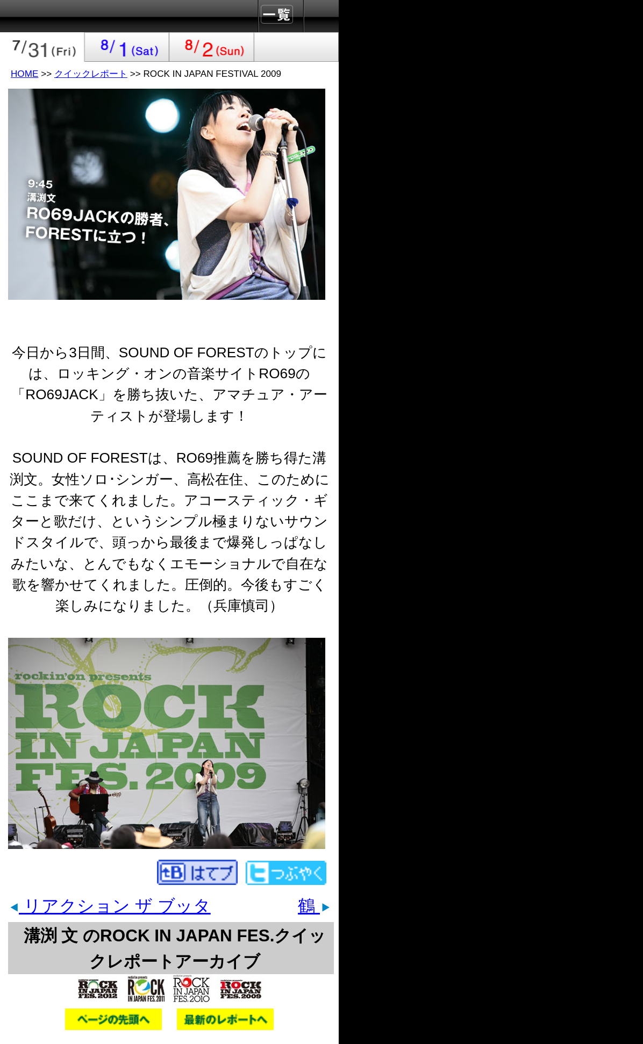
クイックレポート (90, 73)
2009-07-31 (42, 47)
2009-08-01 (127, 47)
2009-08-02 (211, 47)
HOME (24, 73)
